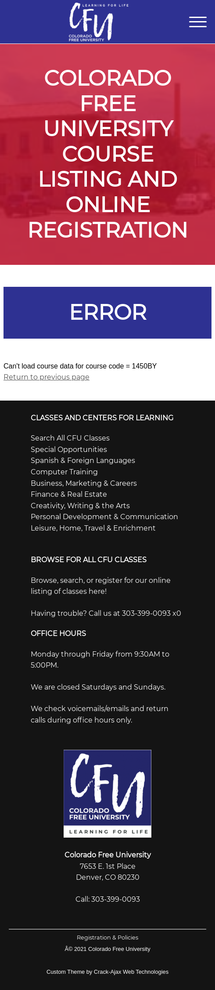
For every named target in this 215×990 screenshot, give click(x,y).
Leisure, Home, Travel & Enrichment (93, 528)
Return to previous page (47, 377)
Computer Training (64, 472)
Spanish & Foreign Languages (83, 460)
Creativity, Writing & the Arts (80, 506)
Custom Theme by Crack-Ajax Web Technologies (107, 971)
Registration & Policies (107, 937)
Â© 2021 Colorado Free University (107, 949)
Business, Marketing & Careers (84, 483)
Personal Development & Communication (104, 517)
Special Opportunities (69, 449)
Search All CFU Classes (70, 438)
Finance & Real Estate (69, 494)
